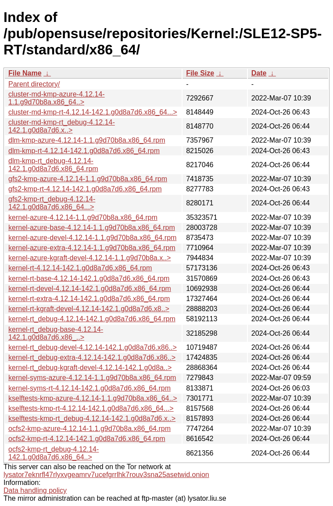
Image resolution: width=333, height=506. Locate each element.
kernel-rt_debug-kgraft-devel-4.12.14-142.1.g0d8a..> (90, 367)
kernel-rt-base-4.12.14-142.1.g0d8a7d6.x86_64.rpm (88, 278)
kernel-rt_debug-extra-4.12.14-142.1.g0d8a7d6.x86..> (91, 357)
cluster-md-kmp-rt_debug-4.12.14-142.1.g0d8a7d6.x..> (61, 126)
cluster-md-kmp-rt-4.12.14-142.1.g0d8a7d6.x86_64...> (92, 112)
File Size (200, 73)
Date (259, 73)
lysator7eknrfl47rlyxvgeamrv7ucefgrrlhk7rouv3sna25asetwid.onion (106, 474)
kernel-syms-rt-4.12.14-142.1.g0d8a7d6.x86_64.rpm (89, 388)
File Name (25, 73)
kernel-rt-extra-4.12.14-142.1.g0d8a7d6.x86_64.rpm (89, 298)
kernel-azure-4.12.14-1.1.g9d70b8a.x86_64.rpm (83, 217)
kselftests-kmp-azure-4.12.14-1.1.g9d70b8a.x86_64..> (92, 398)
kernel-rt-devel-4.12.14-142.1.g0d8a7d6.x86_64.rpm (89, 288)
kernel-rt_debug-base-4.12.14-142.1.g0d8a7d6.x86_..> (55, 333)
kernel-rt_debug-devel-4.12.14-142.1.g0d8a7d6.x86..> (92, 347)
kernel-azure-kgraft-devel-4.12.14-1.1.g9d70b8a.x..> (89, 258)
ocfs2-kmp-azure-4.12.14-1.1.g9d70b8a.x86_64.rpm (89, 428)
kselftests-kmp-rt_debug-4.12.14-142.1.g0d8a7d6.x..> (91, 418)
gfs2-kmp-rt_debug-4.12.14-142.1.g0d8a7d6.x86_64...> (51, 203)
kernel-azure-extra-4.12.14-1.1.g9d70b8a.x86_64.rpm (91, 247)
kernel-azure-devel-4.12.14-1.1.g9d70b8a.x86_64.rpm (92, 237)
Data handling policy (35, 490)
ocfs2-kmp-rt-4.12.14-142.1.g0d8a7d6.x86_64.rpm (86, 438)
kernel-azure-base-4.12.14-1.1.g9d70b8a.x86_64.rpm (91, 227)
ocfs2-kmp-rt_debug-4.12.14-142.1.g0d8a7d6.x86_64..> (53, 453)
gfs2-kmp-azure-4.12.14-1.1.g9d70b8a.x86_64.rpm (87, 179)
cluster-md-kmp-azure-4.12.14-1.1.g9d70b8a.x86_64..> (56, 98)
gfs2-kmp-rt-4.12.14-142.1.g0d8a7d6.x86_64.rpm (85, 189)
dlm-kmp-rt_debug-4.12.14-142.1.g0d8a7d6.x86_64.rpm (53, 164)
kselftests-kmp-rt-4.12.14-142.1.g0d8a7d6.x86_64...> (91, 408)
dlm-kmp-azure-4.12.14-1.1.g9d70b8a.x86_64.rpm (86, 140)
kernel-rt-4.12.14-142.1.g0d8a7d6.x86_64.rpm (80, 268)
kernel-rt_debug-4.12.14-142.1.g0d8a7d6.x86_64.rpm (91, 319)
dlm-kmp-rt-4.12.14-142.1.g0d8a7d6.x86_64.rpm (84, 150)
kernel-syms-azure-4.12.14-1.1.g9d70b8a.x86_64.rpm (92, 377)
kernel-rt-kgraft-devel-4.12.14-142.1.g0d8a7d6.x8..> (88, 308)
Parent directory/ (34, 84)
